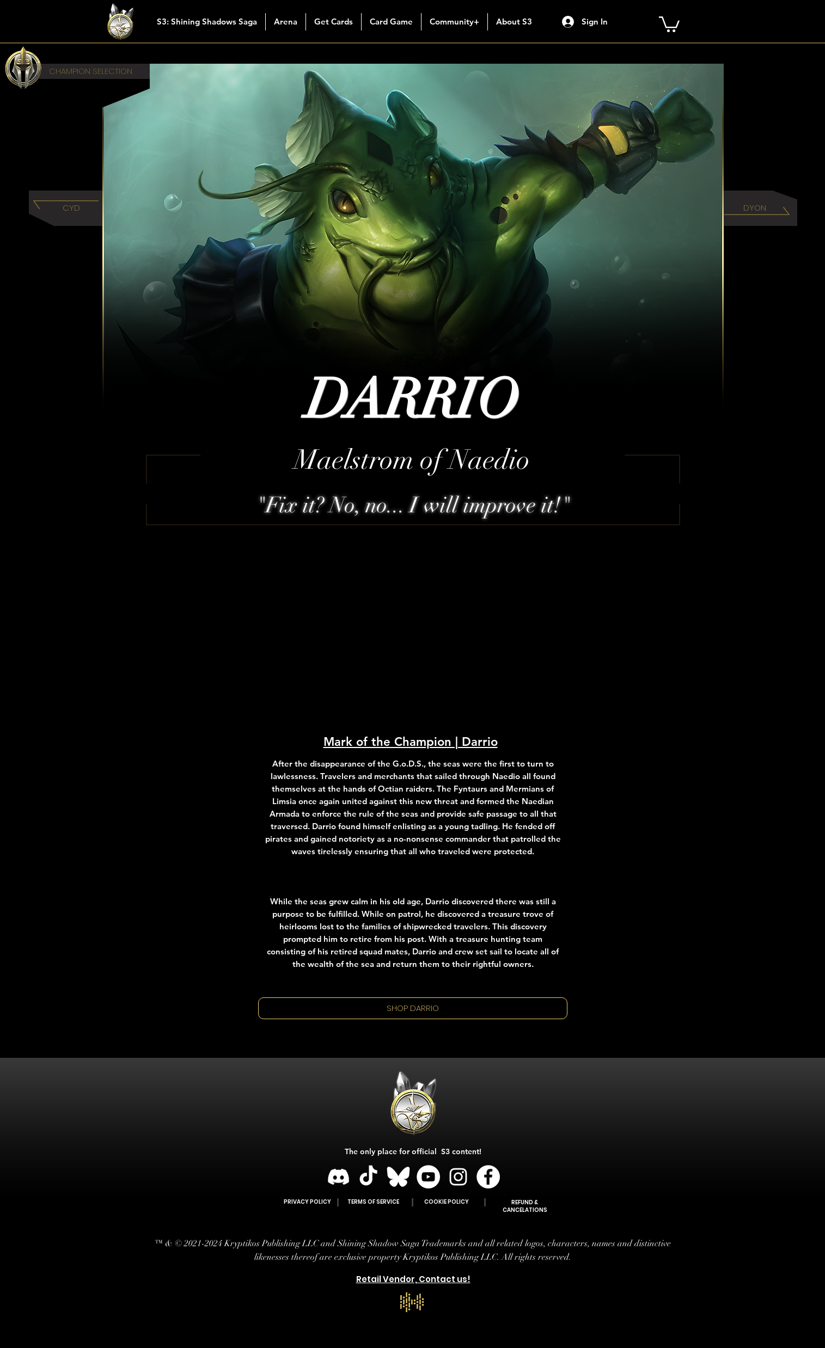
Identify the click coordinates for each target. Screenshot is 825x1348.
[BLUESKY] (398, 1176)
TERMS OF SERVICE (373, 1202)
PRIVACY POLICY (307, 1202)
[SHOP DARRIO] (412, 1008)
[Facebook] (488, 1176)
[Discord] (338, 1176)
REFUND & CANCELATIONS (525, 1206)
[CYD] (71, 208)
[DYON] (754, 208)
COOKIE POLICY (446, 1202)
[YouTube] (428, 1176)
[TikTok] (368, 1176)
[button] (333, 21)
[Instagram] (458, 1176)
